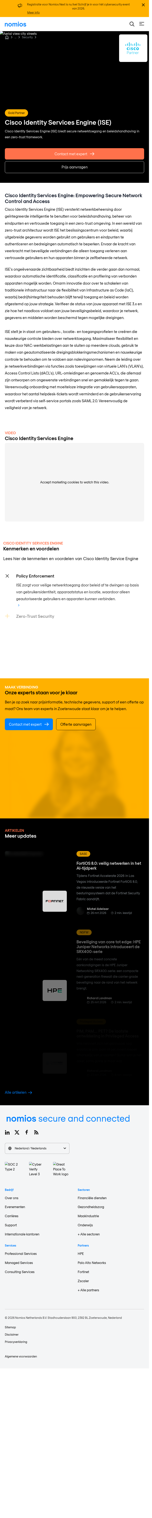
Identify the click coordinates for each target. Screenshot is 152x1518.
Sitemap (10, 1327)
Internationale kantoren (22, 1234)
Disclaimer (12, 1334)
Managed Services (19, 1263)
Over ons (11, 1198)
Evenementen (15, 1207)
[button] (132, 24)
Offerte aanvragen (75, 724)
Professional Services (21, 1253)
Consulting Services (20, 1272)
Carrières (11, 1216)
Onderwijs (85, 1225)
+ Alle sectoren (89, 1234)
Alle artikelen (18, 1092)
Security (27, 37)
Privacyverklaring (16, 1342)
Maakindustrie (88, 1216)
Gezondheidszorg (91, 1207)
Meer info (33, 12)
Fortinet (83, 1272)
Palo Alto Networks (92, 1263)
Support (11, 1225)
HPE (81, 1253)
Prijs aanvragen (75, 168)
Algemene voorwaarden (21, 1356)
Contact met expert (74, 155)
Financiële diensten (92, 1198)
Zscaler (83, 1281)
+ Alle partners (88, 1290)
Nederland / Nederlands (37, 1148)
